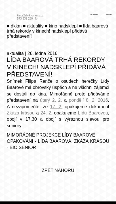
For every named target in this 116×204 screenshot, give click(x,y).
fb (36, 18)
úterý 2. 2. (51, 100)
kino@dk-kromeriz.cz (30, 15)
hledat (94, 15)
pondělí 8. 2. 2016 (88, 100)
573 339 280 (25, 18)
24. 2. (46, 112)
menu (109, 15)
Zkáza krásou (21, 112)
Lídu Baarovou (93, 112)
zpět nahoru (58, 170)
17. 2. (56, 106)
